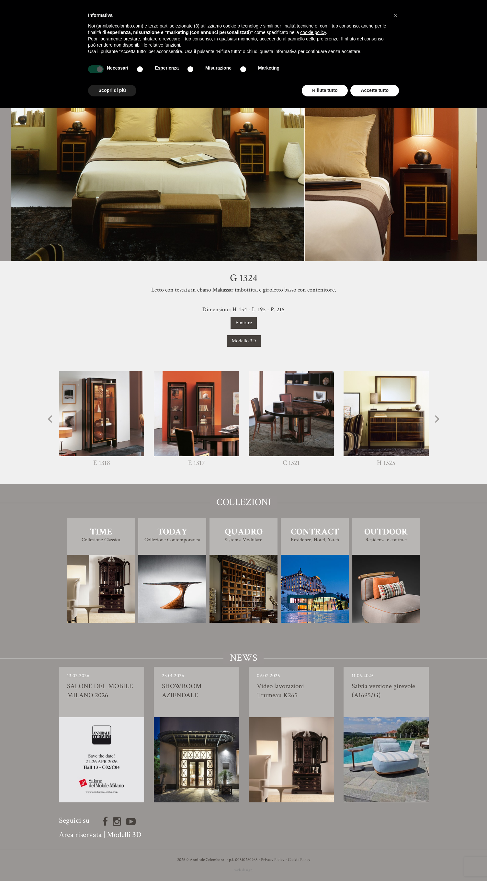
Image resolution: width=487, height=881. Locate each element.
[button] (396, 15)
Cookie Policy (299, 860)
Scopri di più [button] (112, 90)
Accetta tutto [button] (375, 90)
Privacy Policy (272, 860)
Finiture (243, 322)
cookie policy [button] (313, 32)
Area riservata (80, 835)
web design (243, 870)
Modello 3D (244, 340)
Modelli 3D (124, 835)
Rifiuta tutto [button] (325, 90)
